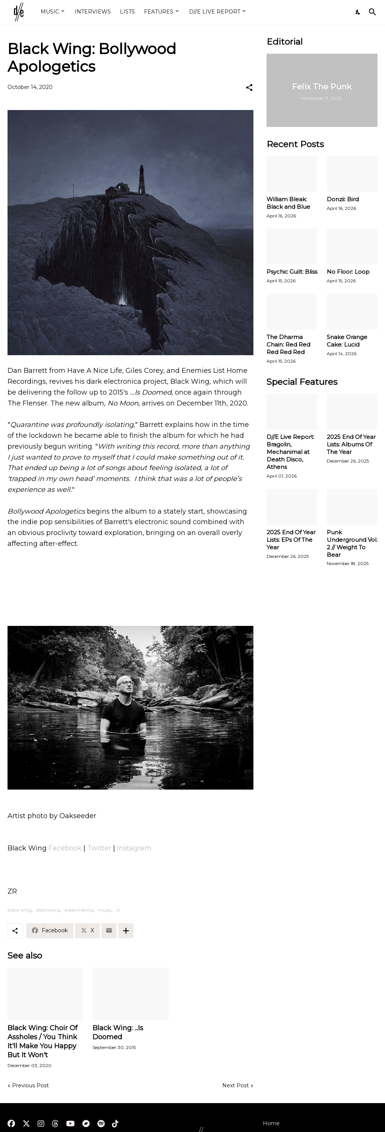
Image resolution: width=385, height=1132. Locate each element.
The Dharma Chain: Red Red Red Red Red (288, 344)
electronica (48, 910)
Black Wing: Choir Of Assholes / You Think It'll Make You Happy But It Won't (42, 1041)
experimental (79, 910)
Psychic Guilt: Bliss (292, 271)
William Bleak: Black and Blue (288, 203)
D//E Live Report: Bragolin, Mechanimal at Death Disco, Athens (290, 451)
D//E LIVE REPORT (214, 11)
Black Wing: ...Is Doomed (117, 1032)
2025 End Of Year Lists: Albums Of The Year (351, 444)
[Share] (249, 87)
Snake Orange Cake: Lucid (347, 340)
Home (271, 1123)
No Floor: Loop (348, 271)
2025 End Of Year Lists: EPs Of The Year (291, 540)
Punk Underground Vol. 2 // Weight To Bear (352, 543)
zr (118, 910)
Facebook (66, 848)
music (104, 910)
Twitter (100, 848)
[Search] (371, 12)
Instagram (134, 848)
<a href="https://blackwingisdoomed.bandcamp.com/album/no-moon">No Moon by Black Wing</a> (130, 582)
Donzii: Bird (343, 199)
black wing (20, 910)
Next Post (235, 1085)
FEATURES (158, 11)
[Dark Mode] (358, 12)
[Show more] (125, 930)
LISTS (127, 11)
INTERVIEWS (93, 11)
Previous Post (30, 1085)
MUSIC (50, 11)
